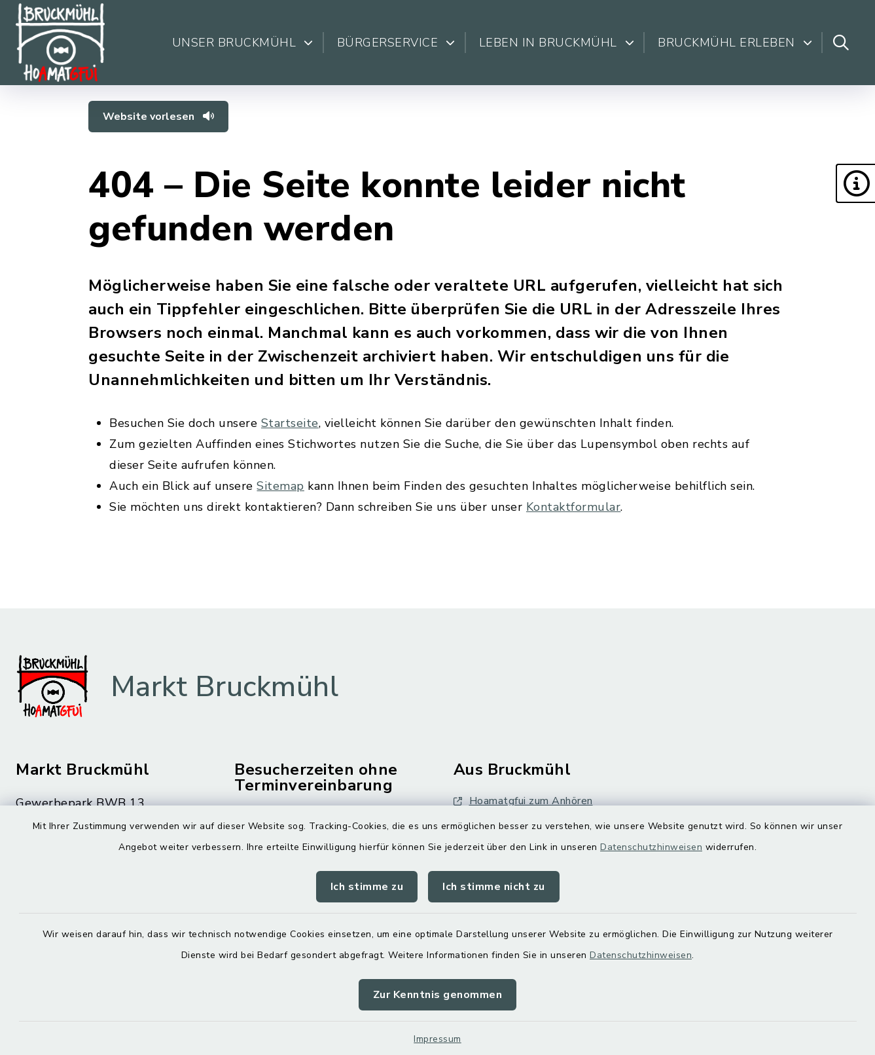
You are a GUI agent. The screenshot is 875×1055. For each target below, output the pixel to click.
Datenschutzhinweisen (651, 847)
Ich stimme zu (367, 886)
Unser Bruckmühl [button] (242, 42)
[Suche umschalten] (841, 42)
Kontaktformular (573, 507)
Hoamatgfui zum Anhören (523, 801)
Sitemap (280, 486)
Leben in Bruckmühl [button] (557, 42)
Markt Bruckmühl (225, 687)
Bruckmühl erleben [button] (735, 42)
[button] (855, 183)
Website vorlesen (158, 116)
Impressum (437, 1039)
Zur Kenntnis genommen (438, 995)
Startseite (290, 423)
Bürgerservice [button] (396, 42)
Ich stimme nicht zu (493, 886)
